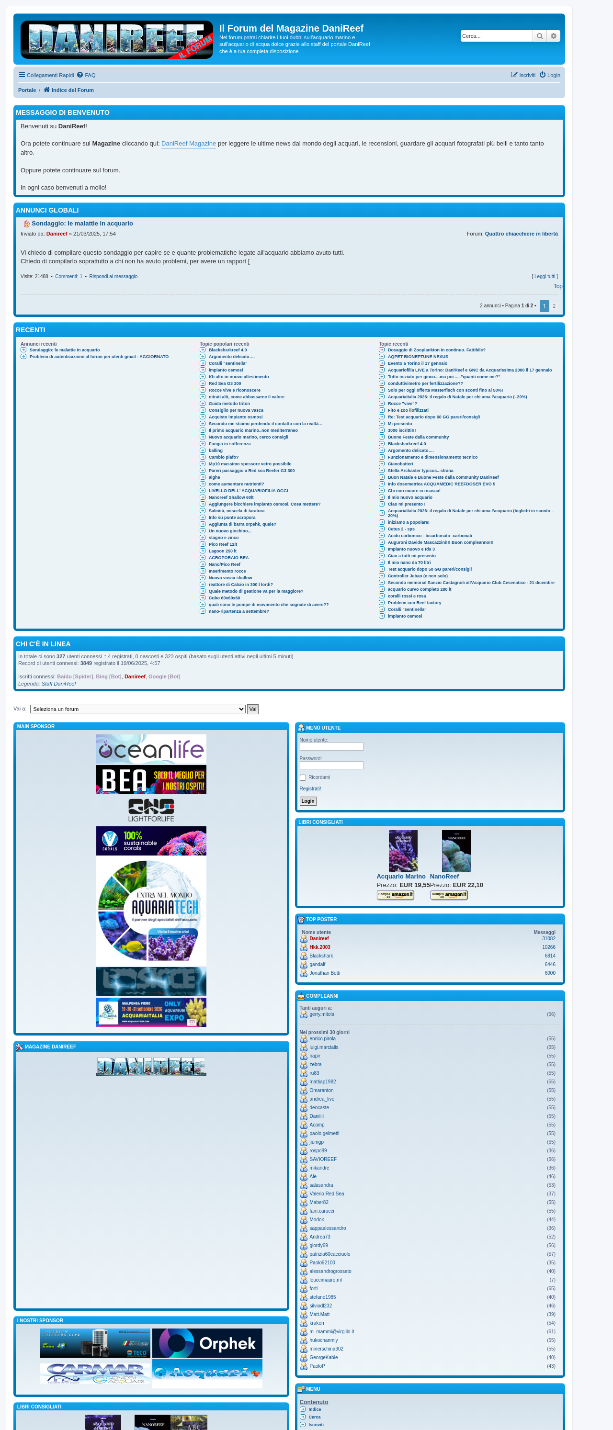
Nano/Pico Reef (224, 564)
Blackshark (321, 955)
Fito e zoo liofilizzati (408, 410)
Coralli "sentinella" (228, 363)
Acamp (317, 1124)
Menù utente (319, 728)
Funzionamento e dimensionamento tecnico (433, 457)
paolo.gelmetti (325, 1133)
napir (315, 1055)
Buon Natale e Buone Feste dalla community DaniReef (443, 477)
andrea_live (322, 1099)
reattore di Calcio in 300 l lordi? (241, 584)
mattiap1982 (323, 1081)
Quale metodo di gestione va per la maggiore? (256, 591)
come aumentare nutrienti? (236, 484)
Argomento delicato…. (232, 356)
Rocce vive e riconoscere (235, 390)
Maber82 (319, 1202)
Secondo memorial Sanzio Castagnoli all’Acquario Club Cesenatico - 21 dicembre (471, 582)
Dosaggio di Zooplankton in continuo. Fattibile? (437, 350)
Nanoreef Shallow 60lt (231, 497)
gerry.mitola (322, 1014)
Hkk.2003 (320, 947)
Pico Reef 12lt (223, 544)
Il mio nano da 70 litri (409, 562)
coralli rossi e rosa (407, 596)
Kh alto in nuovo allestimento (239, 376)
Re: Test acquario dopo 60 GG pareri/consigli (434, 417)
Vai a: (19, 708)
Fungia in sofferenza (230, 443)
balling (216, 450)
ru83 (314, 1073)
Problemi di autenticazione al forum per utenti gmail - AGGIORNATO (99, 356)
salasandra (321, 1185)
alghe (214, 477)
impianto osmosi (226, 370)
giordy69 (319, 1245)
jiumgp (317, 1142)
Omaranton (322, 1090)
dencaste (319, 1107)
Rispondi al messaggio (114, 276)
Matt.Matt (320, 1314)
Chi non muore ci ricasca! (414, 490)
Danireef (57, 233)
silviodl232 (321, 1305)
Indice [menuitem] (315, 1409)
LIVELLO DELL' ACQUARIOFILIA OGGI (248, 490)
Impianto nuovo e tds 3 (411, 549)
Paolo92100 (322, 1262)
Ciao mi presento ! (407, 504)
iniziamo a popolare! (409, 522)
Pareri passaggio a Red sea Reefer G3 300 (252, 470)
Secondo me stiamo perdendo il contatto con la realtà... (265, 423)
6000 (550, 973)
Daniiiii (317, 1116)
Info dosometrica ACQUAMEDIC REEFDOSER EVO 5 (441, 484)
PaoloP (317, 1366)
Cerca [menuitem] (315, 1417)
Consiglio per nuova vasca (236, 410)
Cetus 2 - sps (401, 529)
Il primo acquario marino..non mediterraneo (253, 430)
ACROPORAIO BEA (229, 557)
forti (314, 1288)
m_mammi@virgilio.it (332, 1331)
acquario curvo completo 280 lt (420, 589)
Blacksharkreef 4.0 (228, 350)
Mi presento (400, 423)
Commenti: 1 (68, 276)
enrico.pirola (323, 1038)
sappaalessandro (328, 1228)
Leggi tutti (544, 276)
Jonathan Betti (325, 973)
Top (558, 286)
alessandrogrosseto (331, 1271)
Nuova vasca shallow (230, 577)
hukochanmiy (324, 1340)
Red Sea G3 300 (225, 383)
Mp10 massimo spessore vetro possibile (250, 464)
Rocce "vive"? (402, 403)
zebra (316, 1064)
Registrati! (310, 788)
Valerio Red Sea (327, 1193)
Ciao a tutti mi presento (412, 555)
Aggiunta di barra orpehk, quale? (242, 524)
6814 (550, 955)
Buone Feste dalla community (418, 437)
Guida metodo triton (229, 403)
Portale (27, 90)
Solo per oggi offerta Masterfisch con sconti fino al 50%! (445, 390)
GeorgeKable (324, 1357)
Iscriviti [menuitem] (316, 1424)
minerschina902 (327, 1348)
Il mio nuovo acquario (410, 497)
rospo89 (318, 1150)
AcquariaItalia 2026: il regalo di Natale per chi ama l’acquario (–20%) (457, 396)
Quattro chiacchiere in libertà (521, 233)
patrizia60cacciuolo (330, 1254)
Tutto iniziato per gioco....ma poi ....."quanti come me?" (444, 376)
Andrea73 (320, 1236)
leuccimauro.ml (326, 1280)
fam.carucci (322, 1211)
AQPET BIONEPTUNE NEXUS (418, 356)
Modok (317, 1219)
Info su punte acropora (232, 517)
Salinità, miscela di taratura (237, 510)
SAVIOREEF (323, 1159)
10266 (549, 947)
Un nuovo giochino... (230, 531)
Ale (313, 1176)
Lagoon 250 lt (223, 551)
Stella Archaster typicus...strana (421, 470)
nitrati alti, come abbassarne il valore (246, 396)
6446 (550, 964)
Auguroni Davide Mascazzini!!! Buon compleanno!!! (441, 542)
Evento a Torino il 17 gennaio (417, 363)
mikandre (319, 1168)
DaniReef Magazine (188, 143)
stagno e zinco (224, 537)
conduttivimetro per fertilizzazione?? (425, 383)
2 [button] (554, 306)
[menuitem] (85, 75)
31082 (549, 938)
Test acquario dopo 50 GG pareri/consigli (430, 569)
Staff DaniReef (59, 684)
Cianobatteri (400, 464)
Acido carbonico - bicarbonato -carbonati (430, 535)
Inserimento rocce (227, 571)
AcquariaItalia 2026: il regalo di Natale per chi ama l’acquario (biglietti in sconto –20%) (471, 513)
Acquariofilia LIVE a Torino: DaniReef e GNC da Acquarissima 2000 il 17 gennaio (470, 370)
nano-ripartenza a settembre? (239, 611)
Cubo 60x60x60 (224, 598)
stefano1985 (323, 1297)
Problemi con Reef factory (415, 602)
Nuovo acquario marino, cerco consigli (248, 437)
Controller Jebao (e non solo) (418, 576)
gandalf (318, 964)
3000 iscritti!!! (402, 430)
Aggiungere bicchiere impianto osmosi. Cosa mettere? (265, 504)
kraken (317, 1323)
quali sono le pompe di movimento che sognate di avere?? (269, 604)
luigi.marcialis (324, 1047)
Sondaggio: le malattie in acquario (65, 350)
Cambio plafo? (224, 457)
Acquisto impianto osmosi (236, 417)
